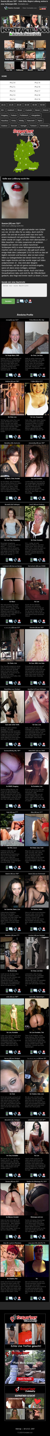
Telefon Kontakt (14, 8)
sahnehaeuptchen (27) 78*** (36, 1120)
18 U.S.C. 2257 (29, 1429)
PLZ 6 (37, 87)
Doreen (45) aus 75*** (12, 1181)
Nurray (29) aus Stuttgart (12, 1058)
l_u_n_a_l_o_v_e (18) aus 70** (36, 1058)
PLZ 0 (12, 82)
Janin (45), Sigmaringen (36, 997)
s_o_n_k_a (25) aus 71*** (12, 627)
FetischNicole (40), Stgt (36, 320)
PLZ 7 (37, 91)
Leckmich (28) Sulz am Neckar (12, 566)
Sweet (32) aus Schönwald (36, 874)
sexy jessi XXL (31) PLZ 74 (36, 1243)
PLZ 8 (37, 95)
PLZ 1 (12, 87)
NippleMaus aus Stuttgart (12, 689)
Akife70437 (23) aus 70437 (37, 750)
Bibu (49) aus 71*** (37, 812)
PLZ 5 (37, 82)
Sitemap (18, 1429)
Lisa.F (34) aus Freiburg (36, 504)
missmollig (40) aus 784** (37, 443)
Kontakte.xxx (23, 4)
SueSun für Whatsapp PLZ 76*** (37, 1181)
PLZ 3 (12, 95)
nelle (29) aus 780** (12, 997)
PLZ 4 (12, 99)
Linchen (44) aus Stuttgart (37, 935)
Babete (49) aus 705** (12, 874)
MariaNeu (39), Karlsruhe (12, 443)
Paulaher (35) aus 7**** (12, 935)
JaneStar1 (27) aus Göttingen (36, 689)
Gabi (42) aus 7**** (12, 812)
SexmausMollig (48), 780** (12, 750)
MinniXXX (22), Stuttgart (12, 1120)
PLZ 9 (37, 99)
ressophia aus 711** (12, 320)
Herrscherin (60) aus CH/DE (36, 566)
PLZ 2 (12, 91)
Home (4, 76)
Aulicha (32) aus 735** (12, 381)
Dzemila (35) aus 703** (37, 627)
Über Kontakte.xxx (29, 8)
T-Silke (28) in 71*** (37, 381)
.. (11, 677)
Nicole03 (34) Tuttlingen (12, 504)
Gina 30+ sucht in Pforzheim (12, 1243)
